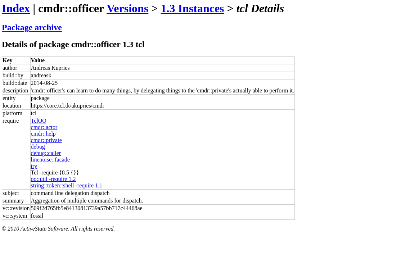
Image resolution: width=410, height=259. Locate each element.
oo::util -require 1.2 (53, 179)
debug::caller (46, 153)
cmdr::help (43, 134)
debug (38, 147)
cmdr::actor (44, 127)
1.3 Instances (192, 8)
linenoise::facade (50, 159)
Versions (127, 8)
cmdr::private (46, 140)
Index (16, 8)
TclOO (38, 121)
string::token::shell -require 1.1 (67, 185)
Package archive (32, 27)
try (34, 166)
